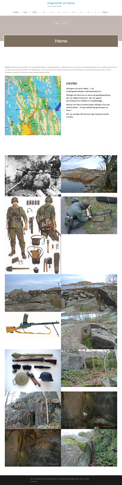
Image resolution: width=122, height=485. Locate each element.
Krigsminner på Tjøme (61, 3)
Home (57, 23)
